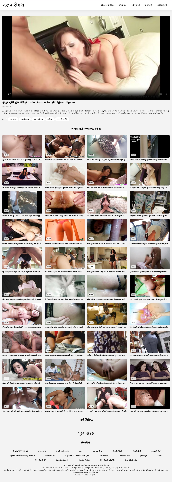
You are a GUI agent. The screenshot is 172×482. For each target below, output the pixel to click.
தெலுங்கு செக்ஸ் (62, 460)
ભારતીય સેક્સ (50, 456)
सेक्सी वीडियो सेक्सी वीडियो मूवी (77, 456)
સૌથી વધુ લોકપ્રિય (107, 5)
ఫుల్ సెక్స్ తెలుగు (131, 460)
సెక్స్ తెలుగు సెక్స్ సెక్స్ (107, 460)
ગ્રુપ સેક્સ (79, 475)
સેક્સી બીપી (137, 451)
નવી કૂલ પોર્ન (135, 5)
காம (80, 451)
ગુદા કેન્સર (13, 119)
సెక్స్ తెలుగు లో (40, 460)
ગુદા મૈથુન (143, 456)
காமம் (159, 456)
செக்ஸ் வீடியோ (124, 456)
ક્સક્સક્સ (42, 451)
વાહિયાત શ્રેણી (162, 5)
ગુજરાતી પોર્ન (155, 451)
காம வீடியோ (103, 456)
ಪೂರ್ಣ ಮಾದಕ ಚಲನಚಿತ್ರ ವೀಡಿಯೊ (22, 456)
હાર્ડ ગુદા (50, 119)
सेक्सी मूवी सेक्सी (62, 451)
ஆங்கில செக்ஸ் (84, 460)
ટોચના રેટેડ (122, 5)
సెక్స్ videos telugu (20, 451)
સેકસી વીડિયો (117, 451)
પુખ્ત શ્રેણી (148, 5)
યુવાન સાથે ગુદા (38, 119)
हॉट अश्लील (97, 451)
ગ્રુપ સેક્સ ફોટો (62, 119)
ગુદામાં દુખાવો (25, 119)
